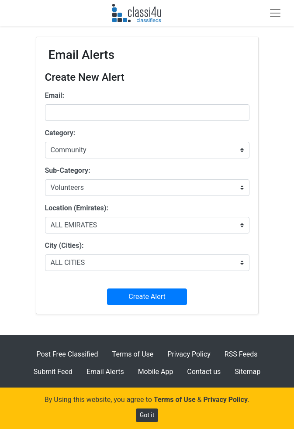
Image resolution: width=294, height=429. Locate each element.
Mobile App (155, 371)
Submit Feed (53, 371)
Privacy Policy (189, 354)
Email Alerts (105, 371)
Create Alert (146, 296)
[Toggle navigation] (275, 13)
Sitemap (247, 371)
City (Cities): (64, 245)
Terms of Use (133, 354)
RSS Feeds (241, 354)
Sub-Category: (67, 170)
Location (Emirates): (76, 208)
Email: (54, 95)
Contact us (204, 371)
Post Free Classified (67, 354)
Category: (60, 133)
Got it (147, 415)
